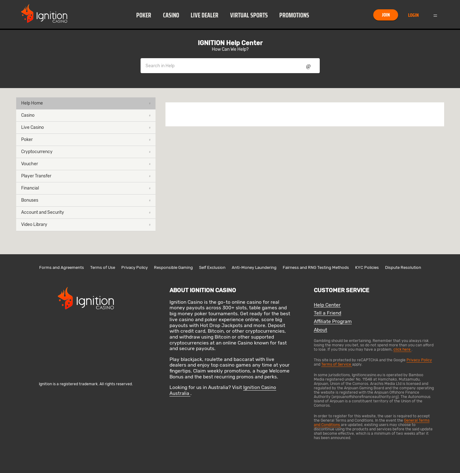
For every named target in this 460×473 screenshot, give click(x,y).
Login (413, 15)
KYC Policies (367, 267)
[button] (144, 15)
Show (308, 65)
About (320, 330)
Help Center (327, 305)
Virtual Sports (249, 15)
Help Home (86, 103)
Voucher (86, 163)
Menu (435, 15)
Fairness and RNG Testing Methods (316, 267)
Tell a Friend (327, 313)
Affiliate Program (333, 321)
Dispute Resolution (403, 267)
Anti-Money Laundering (254, 267)
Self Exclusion (212, 267)
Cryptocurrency (86, 151)
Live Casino (86, 127)
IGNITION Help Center (230, 43)
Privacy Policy (134, 267)
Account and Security (86, 212)
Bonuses (86, 200)
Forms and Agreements (61, 267)
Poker (143, 15)
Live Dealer (204, 15)
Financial (86, 188)
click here (402, 349)
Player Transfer (86, 176)
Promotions (294, 15)
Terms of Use (102, 267)
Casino (171, 15)
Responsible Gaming (173, 267)
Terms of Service (336, 364)
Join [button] (386, 15)
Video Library (86, 224)
